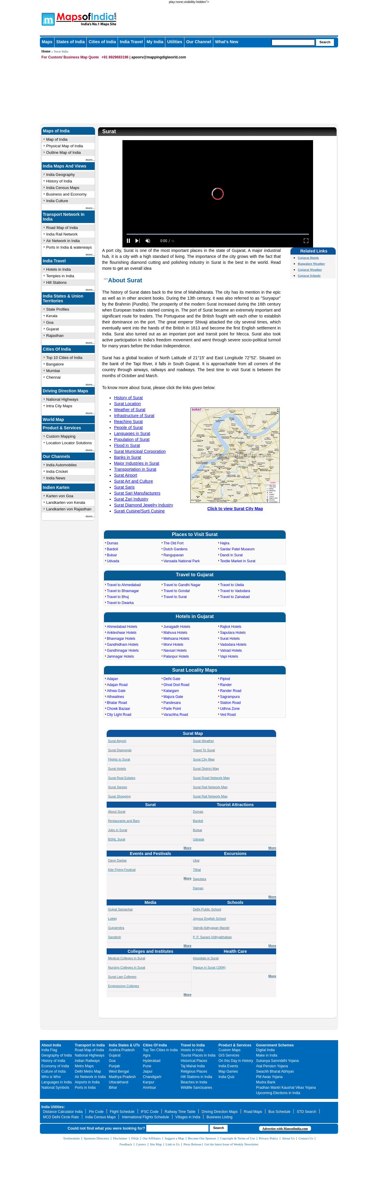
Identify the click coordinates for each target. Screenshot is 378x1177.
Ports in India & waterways (69, 247)
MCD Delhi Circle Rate (61, 1117)
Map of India (57, 139)
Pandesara (172, 703)
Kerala (51, 316)
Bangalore (55, 364)
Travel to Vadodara (235, 591)
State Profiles (57, 309)
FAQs (135, 1138)
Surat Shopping (119, 796)
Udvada (113, 561)
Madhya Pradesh (122, 1077)
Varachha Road (176, 715)
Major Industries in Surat (136, 463)
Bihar (113, 1087)
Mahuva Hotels (175, 633)
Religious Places (194, 1071)
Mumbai (53, 370)
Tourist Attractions (235, 804)
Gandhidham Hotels (123, 644)
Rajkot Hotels (230, 627)
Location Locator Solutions (69, 443)
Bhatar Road (117, 703)
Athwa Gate (116, 691)
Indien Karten (56, 487)
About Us (288, 1138)
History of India (59, 181)
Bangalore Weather (311, 263)
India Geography (60, 174)
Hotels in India (58, 269)
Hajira (224, 543)
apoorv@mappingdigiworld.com (158, 57)
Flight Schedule (122, 1112)
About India (51, 1045)
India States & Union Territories (63, 298)
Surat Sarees (117, 787)
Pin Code (96, 1112)
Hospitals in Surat (206, 958)
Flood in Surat (127, 445)
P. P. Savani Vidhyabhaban (212, 937)
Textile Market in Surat (238, 561)
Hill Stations (56, 282)
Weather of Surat (130, 409)
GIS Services (229, 1055)
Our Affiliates (152, 1138)
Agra (146, 1055)
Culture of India (53, 1071)
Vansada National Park (182, 561)
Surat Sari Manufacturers (137, 493)
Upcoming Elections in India (278, 1093)
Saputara (199, 879)
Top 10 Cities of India (64, 357)
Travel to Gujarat (195, 574)
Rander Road (230, 691)
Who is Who (51, 1077)
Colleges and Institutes (150, 951)
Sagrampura (230, 697)
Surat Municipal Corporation (140, 451)
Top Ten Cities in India (160, 1050)
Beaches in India (194, 1082)
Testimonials (71, 1138)
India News (55, 478)
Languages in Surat (132, 433)
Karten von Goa (59, 496)
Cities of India (102, 41)
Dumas (112, 543)
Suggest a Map (174, 1138)
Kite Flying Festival (122, 869)
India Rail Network (62, 234)
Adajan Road (117, 685)
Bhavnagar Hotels (121, 638)
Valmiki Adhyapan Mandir (211, 928)
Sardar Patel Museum (237, 549)
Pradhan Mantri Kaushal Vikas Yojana (286, 1087)
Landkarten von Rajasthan (68, 509)
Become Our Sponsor (202, 1138)
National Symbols (55, 1087)
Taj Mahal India (193, 1066)
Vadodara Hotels (233, 644)
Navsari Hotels (175, 650)
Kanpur (149, 1082)
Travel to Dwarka (120, 603)
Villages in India (187, 1117)
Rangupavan (174, 555)
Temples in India (60, 276)
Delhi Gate (172, 679)
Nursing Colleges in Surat (126, 967)
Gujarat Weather (310, 269)
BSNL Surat (116, 839)
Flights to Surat (119, 759)
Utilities (174, 41)
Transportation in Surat (135, 469)
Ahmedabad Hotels (122, 627)
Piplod (225, 679)
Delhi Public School (207, 909)
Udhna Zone (230, 709)
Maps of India (56, 130)
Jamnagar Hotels (120, 656)
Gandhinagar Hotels (123, 650)
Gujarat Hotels (308, 257)
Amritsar (149, 1087)
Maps (47, 41)
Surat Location (127, 403)
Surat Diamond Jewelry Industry (143, 505)
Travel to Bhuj (118, 597)
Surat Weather (203, 741)
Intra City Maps (59, 406)
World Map (53, 419)
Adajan (112, 679)
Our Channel (198, 41)
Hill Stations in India (196, 1077)
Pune (147, 1066)
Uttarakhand (118, 1082)
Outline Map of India (63, 152)
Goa (50, 322)
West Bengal (119, 1071)
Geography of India (56, 1055)
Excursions (235, 853)
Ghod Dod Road (176, 685)
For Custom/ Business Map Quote (70, 57)
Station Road (230, 703)
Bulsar (112, 555)
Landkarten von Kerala (65, 502)
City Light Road (119, 715)
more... (90, 159)
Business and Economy (66, 194)
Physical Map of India (64, 146)
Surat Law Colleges (122, 976)
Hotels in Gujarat (195, 616)
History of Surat (128, 397)
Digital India (265, 1050)
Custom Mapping (60, 436)
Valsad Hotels (231, 650)
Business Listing (219, 1117)
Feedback (125, 1144)
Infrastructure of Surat (134, 415)
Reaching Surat (128, 421)
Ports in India (85, 1087)
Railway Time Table (180, 1112)
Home (46, 51)
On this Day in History (236, 1061)
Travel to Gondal (177, 591)
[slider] (218, 234)
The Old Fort (173, 543)
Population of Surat (132, 439)
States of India (70, 41)
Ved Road (228, 715)
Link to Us (173, 1144)
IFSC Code (149, 1112)
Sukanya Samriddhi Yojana (277, 1061)
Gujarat (52, 329)
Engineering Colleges (123, 986)
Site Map (156, 1144)
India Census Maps (62, 187)
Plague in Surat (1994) (209, 967)
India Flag (49, 1050)
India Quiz (227, 1077)
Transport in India (90, 1045)
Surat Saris (124, 487)
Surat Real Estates (122, 778)
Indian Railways (87, 1061)
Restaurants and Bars (124, 821)
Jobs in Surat (117, 830)
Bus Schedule (279, 1112)
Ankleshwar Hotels (121, 633)
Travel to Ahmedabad (124, 585)
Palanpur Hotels (176, 656)
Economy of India (55, 1066)
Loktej (112, 918)
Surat (150, 804)
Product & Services (62, 427)
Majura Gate (173, 697)
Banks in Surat (127, 457)
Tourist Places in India (198, 1055)
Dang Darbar (117, 860)
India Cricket (57, 471)
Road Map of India (62, 227)
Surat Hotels (230, 638)
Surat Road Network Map (211, 778)
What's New (226, 41)
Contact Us (305, 1138)
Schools (235, 902)
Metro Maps (84, 1066)
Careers (141, 1144)
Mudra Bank (266, 1082)
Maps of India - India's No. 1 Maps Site (47, 19)
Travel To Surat (204, 750)
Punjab (114, 1066)
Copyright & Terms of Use (237, 1138)
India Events (228, 1066)
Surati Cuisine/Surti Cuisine (139, 511)
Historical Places (194, 1061)
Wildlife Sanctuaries (196, 1087)
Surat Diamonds (120, 750)
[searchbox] (293, 42)
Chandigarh (152, 1077)
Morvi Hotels (173, 644)
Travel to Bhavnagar (123, 591)
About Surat (116, 811)
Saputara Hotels (233, 633)
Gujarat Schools (309, 275)
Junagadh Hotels (177, 627)
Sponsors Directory (96, 1138)
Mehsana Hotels (176, 638)
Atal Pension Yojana (272, 1066)
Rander (226, 685)
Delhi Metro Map (88, 1071)
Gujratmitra (116, 928)
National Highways (62, 399)
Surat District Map (206, 768)
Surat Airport (125, 475)
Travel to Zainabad (235, 597)
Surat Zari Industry (131, 499)
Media (150, 902)
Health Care (235, 951)
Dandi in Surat (231, 555)
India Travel (131, 41)
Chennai (53, 377)
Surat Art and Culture (133, 481)
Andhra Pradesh (122, 1050)
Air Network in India (63, 241)
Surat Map (193, 733)
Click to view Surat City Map (235, 508)
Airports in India (87, 1082)
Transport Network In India (64, 217)
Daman (198, 888)
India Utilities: (53, 1107)
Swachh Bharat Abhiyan (275, 1071)
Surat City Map (204, 759)
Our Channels (56, 456)
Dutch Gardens (176, 549)
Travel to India (193, 1045)
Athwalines (115, 697)
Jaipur (148, 1071)
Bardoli (112, 549)
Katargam (171, 691)
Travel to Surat (175, 597)
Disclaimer (120, 1138)
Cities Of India (57, 349)
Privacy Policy (268, 1138)
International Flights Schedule (145, 1117)
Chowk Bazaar (118, 709)
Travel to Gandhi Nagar (182, 585)
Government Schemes (275, 1045)
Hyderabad (152, 1061)
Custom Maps (230, 1050)
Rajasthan (55, 335)
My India (155, 41)
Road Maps (253, 1112)
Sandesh (114, 937)
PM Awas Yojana (269, 1077)
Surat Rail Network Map (210, 787)
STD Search (306, 1112)
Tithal (197, 869)
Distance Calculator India (63, 1112)
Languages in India (56, 1082)
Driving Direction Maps (65, 390)
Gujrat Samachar (120, 909)
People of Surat (128, 427)
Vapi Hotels (229, 656)
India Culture (57, 201)
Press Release (192, 1144)
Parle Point (172, 709)
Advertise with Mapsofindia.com (285, 1128)
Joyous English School (209, 918)
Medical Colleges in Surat (126, 958)
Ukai (196, 860)
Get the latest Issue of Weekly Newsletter (231, 1144)
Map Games (228, 1071)
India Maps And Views (64, 166)
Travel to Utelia (232, 585)
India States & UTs (124, 1045)
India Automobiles (61, 465)
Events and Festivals (150, 853)
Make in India (266, 1055)
